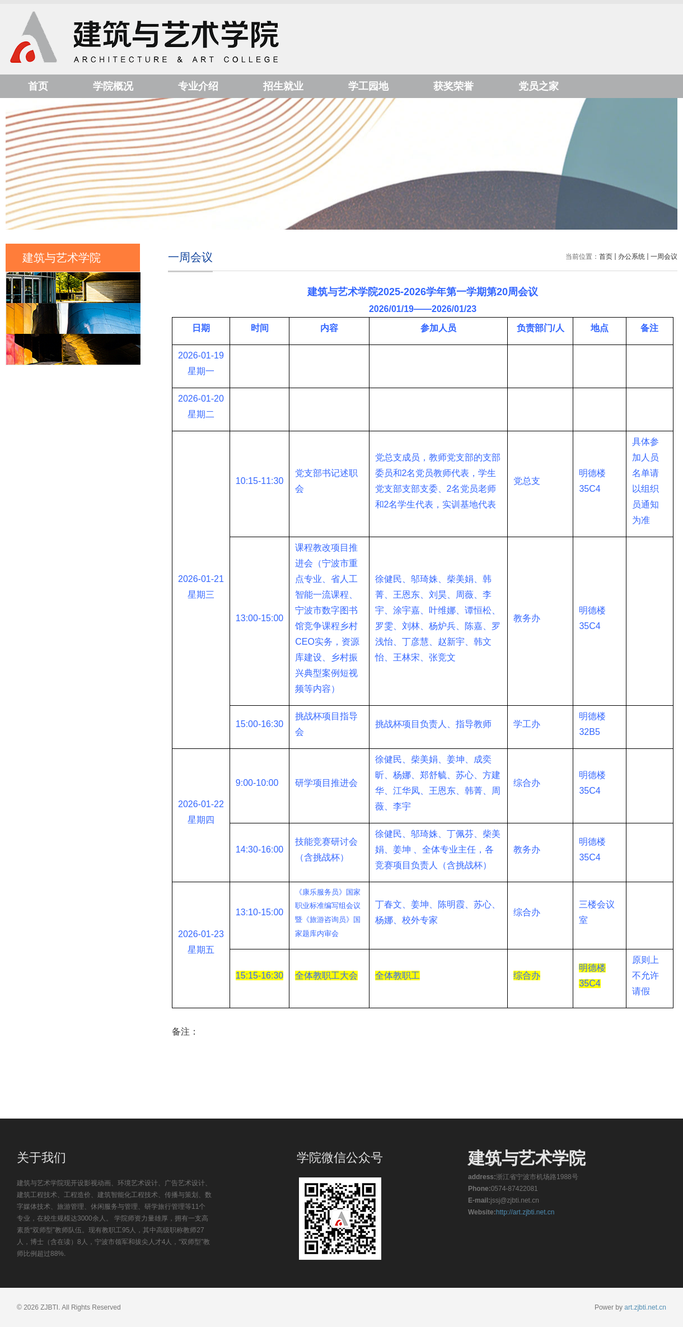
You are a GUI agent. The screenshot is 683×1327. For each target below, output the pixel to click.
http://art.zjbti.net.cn (525, 1212)
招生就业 (283, 86)
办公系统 (631, 256)
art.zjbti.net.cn (645, 1307)
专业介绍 (198, 86)
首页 (38, 86)
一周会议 (664, 256)
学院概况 (113, 86)
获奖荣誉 (453, 86)
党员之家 (538, 86)
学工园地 (368, 86)
